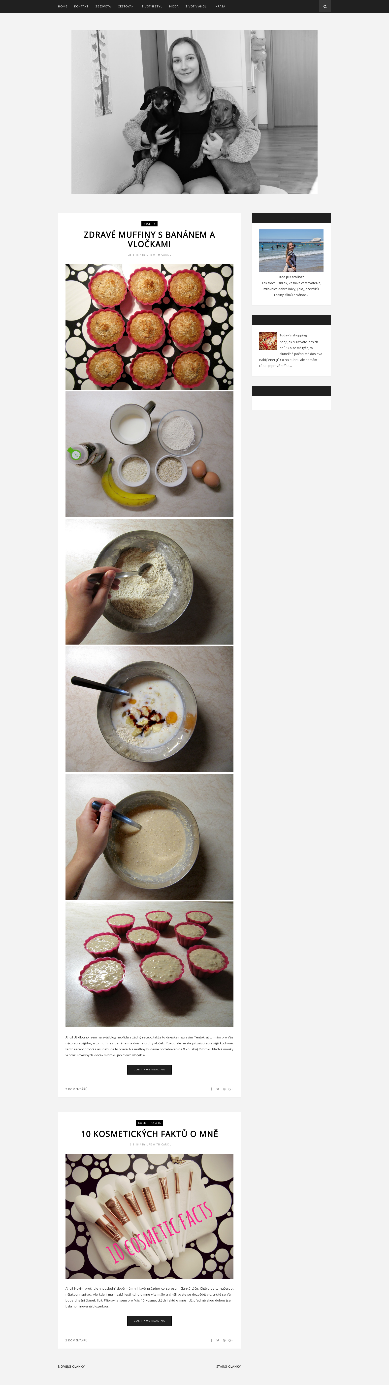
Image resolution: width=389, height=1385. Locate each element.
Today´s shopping (293, 335)
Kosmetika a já (149, 1123)
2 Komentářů (76, 1089)
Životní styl (152, 6)
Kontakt (81, 6)
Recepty (149, 223)
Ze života (103, 6)
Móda (174, 6)
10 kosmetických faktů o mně (149, 1134)
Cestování (126, 6)
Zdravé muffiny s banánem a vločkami (149, 239)
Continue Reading (149, 1069)
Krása (220, 6)
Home (62, 6)
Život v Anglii (197, 6)
